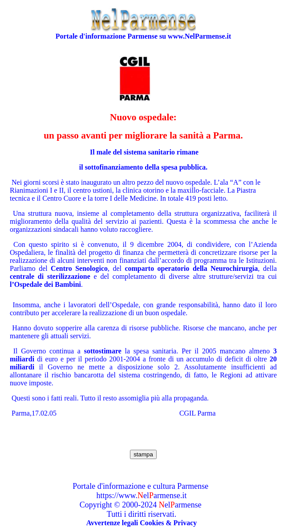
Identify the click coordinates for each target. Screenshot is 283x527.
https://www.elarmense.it (142, 495)
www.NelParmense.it (199, 36)
